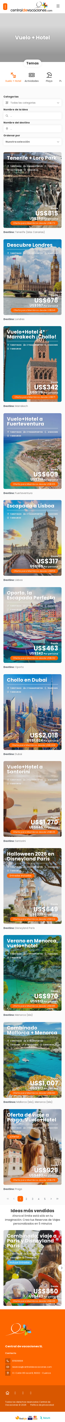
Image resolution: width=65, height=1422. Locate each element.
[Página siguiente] (51, 1199)
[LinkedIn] (31, 1392)
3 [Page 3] (32, 1199)
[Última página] (57, 1199)
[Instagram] (23, 1392)
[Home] (7, 1392)
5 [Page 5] (45, 1199)
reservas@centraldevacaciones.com (32, 1366)
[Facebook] (15, 1392)
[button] (32, 141)
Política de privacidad (42, 1404)
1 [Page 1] (20, 1199)
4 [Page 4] (39, 1199)
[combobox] (32, 128)
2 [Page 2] (26, 1199)
